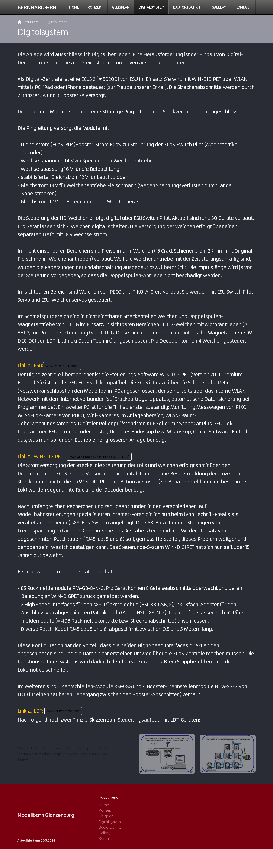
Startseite (31, 21)
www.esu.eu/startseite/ (62, 366)
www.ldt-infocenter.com (63, 711)
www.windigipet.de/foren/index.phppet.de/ (99, 456)
